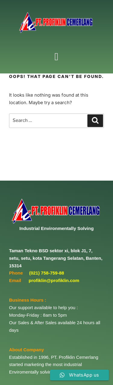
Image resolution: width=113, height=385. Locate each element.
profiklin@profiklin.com (54, 280)
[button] (57, 56)
